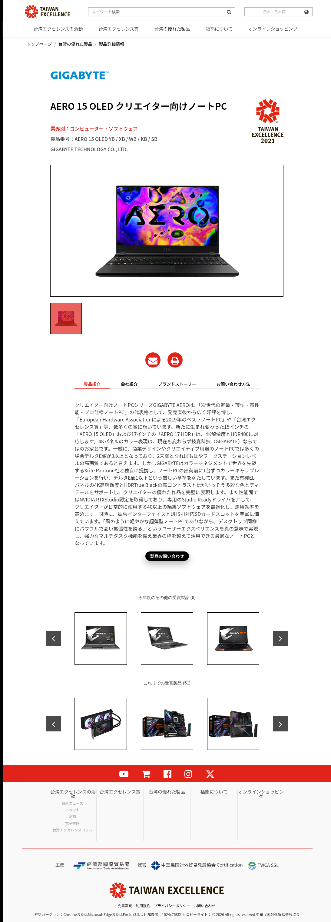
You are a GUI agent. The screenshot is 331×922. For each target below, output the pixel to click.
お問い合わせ (204, 905)
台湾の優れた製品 (172, 28)
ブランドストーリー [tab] (177, 384)
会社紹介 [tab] (129, 384)
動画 (72, 816)
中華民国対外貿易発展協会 (183, 865)
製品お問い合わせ (167, 556)
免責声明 (125, 905)
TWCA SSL (263, 865)
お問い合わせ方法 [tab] (233, 384)
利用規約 (143, 905)
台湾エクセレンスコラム (72, 830)
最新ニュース (72, 803)
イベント (72, 810)
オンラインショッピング (272, 28)
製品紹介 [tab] (92, 384)
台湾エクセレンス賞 (118, 28)
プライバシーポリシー (172, 905)
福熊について (219, 28)
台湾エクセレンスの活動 (58, 28)
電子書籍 (72, 823)
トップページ (39, 44)
